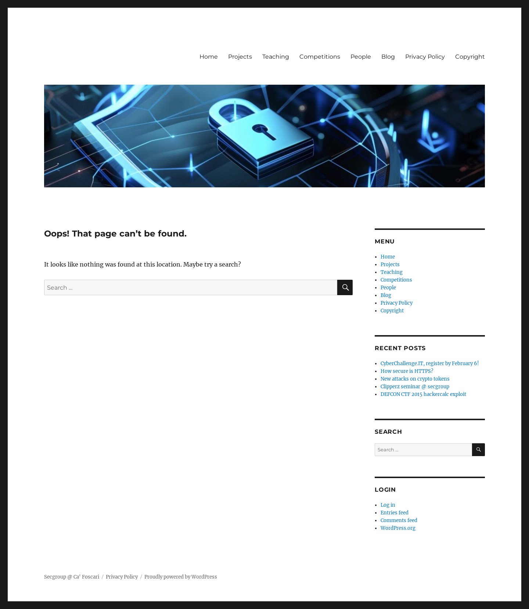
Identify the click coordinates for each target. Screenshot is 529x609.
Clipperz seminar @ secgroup (415, 387)
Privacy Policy (425, 56)
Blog (388, 56)
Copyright (470, 56)
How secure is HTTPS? (407, 371)
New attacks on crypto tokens (415, 379)
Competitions (319, 56)
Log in (388, 505)
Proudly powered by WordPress (180, 577)
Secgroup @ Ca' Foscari (71, 577)
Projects (240, 56)
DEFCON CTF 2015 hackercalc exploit (423, 394)
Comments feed (399, 520)
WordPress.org (398, 528)
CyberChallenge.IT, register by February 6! (430, 363)
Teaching (275, 56)
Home (208, 56)
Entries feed (395, 513)
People (360, 56)
